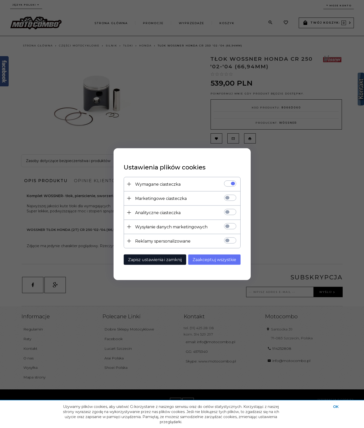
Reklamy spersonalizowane (163, 241)
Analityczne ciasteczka (158, 212)
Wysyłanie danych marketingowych (171, 226)
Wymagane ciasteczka (158, 184)
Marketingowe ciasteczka (161, 198)
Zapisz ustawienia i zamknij (155, 259)
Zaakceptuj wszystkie (214, 259)
